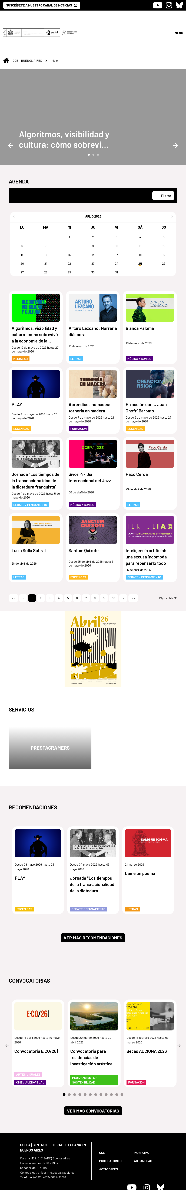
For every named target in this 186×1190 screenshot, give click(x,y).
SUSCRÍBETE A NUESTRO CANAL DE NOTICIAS (41, 5)
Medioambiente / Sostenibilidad (84, 1050)
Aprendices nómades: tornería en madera (90, 378)
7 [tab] (95, 1065)
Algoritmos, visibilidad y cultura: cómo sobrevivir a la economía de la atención (65, 109)
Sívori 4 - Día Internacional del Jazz (90, 448)
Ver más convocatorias (93, 1081)
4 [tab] (80, 1065)
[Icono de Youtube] (157, 5)
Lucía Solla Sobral (29, 521)
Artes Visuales (28, 1045)
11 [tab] (116, 1065)
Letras (76, 329)
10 (113, 569)
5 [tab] (85, 1065)
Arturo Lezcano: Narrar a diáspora (93, 302)
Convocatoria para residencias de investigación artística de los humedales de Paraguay (91, 1028)
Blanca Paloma (140, 298)
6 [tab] (90, 1065)
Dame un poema (140, 843)
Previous (10, 116)
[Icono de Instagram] (169, 5)
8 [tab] (101, 1065)
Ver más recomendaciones (93, 908)
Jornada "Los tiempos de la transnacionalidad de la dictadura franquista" (35, 451)
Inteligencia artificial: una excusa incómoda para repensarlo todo (146, 527)
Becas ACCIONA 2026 (147, 1021)
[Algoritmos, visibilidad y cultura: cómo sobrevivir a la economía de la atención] (65, 109)
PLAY (17, 375)
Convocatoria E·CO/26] (36, 1021)
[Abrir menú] (179, 18)
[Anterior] (13, 187)
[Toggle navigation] (163, 166)
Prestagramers (50, 718)
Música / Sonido (139, 329)
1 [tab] (88, 125)
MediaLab (20, 329)
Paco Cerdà (137, 444)
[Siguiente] (172, 187)
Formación (78, 399)
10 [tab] (111, 1065)
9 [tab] (106, 1065)
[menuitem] (113, 1123)
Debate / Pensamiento (30, 475)
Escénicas (21, 399)
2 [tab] (93, 125)
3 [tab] (97, 125)
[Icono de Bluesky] (179, 5)
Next (175, 116)
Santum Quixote (84, 521)
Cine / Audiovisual (30, 1053)
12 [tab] (122, 1065)
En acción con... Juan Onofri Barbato (146, 378)
